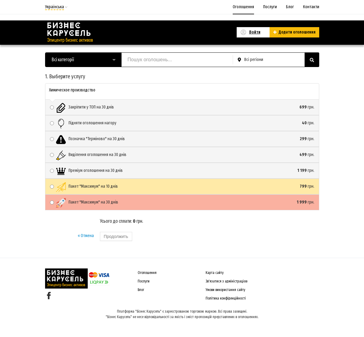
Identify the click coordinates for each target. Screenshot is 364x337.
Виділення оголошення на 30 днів (182, 155)
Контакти (311, 6)
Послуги (270, 6)
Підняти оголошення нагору (182, 123)
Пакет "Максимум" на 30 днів (182, 202)
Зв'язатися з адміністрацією (227, 281)
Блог (290, 6)
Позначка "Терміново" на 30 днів (182, 139)
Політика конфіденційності (226, 298)
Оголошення (243, 6)
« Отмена (86, 235)
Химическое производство (72, 90)
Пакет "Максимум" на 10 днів (182, 186)
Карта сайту (215, 273)
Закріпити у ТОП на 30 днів (182, 107)
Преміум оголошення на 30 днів (182, 171)
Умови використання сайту (225, 290)
